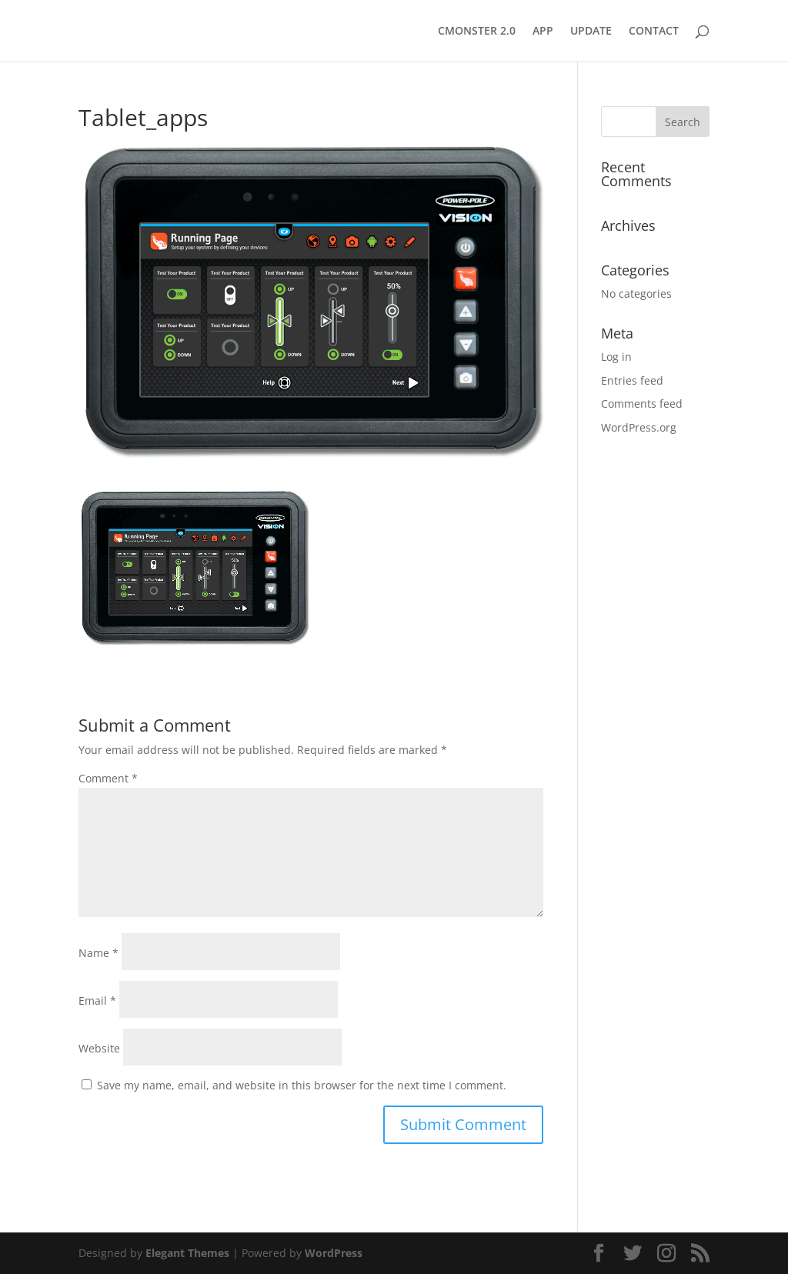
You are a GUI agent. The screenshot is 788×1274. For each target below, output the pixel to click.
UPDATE (591, 31)
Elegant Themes (187, 1253)
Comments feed (642, 403)
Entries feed (632, 380)
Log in (616, 356)
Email (97, 1000)
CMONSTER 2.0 (477, 31)
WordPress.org (638, 427)
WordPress (333, 1253)
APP (543, 31)
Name (98, 952)
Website (99, 1048)
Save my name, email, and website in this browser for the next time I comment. (301, 1085)
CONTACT (654, 31)
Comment (108, 778)
